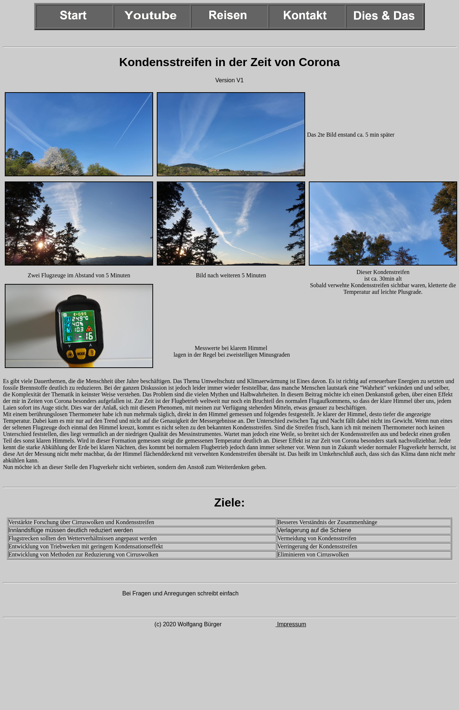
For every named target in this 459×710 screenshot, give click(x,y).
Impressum (290, 624)
